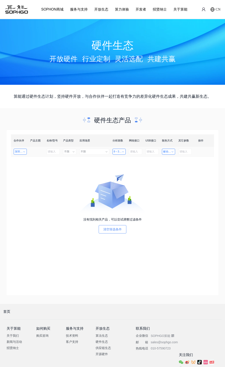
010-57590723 (161, 348)
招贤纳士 (160, 9)
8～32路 (119, 151)
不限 (69, 151)
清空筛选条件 (112, 229)
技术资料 (72, 335)
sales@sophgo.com (164, 342)
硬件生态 (102, 341)
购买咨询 (42, 335)
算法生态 (102, 335)
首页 (6, 311)
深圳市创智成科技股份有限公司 (21, 151)
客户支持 (72, 341)
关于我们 (13, 335)
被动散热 (168, 151)
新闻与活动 (14, 341)
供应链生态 (103, 348)
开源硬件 (102, 354)
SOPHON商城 (52, 9)
